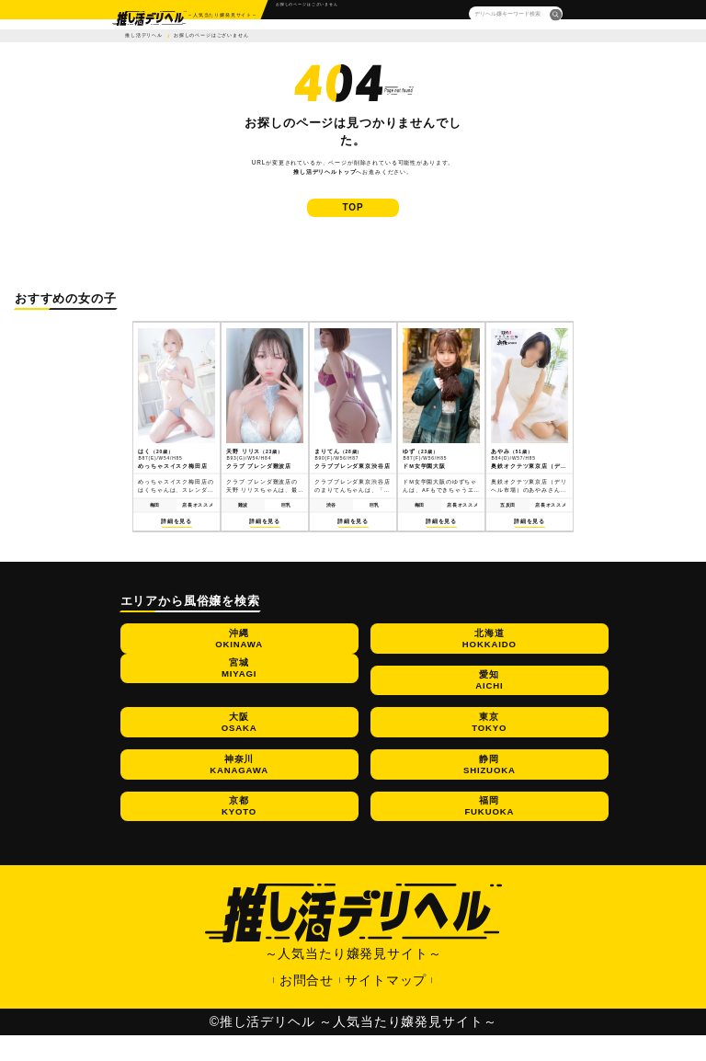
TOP (353, 216)
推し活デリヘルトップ (324, 171)
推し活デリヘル (144, 35)
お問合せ (306, 1005)
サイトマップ (386, 1005)
